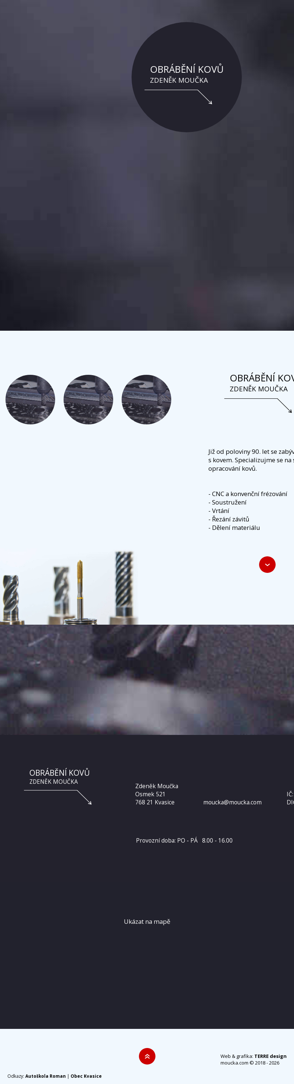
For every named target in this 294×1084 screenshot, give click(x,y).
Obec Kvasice (86, 1076)
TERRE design (270, 1056)
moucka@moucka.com (232, 802)
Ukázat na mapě (147, 921)
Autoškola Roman (45, 1076)
